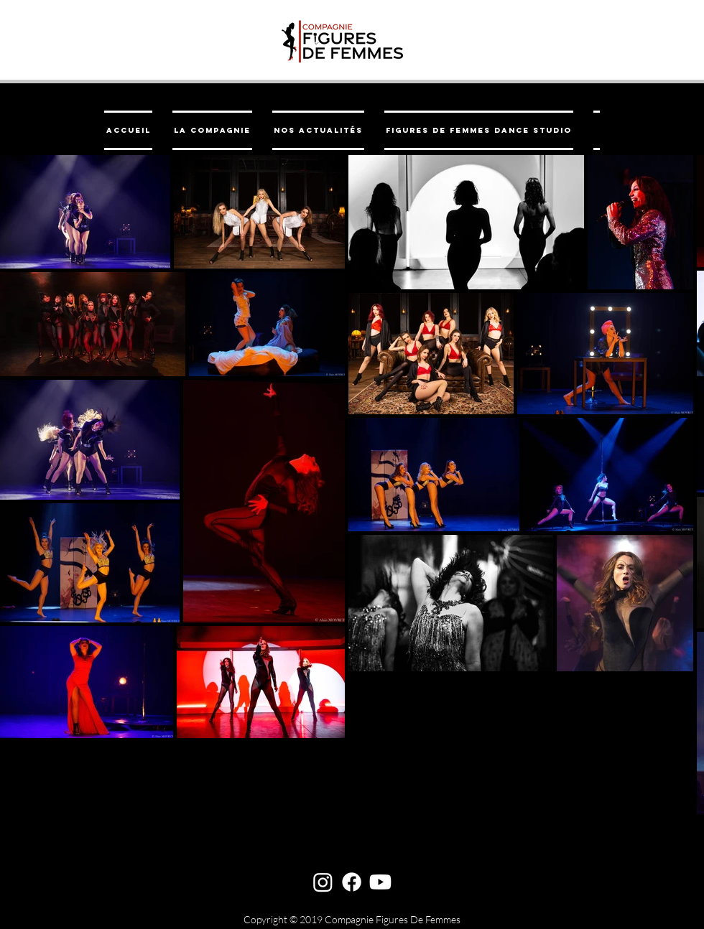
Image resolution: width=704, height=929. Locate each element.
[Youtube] (380, 882)
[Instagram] (322, 882)
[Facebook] (351, 882)
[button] (212, 130)
